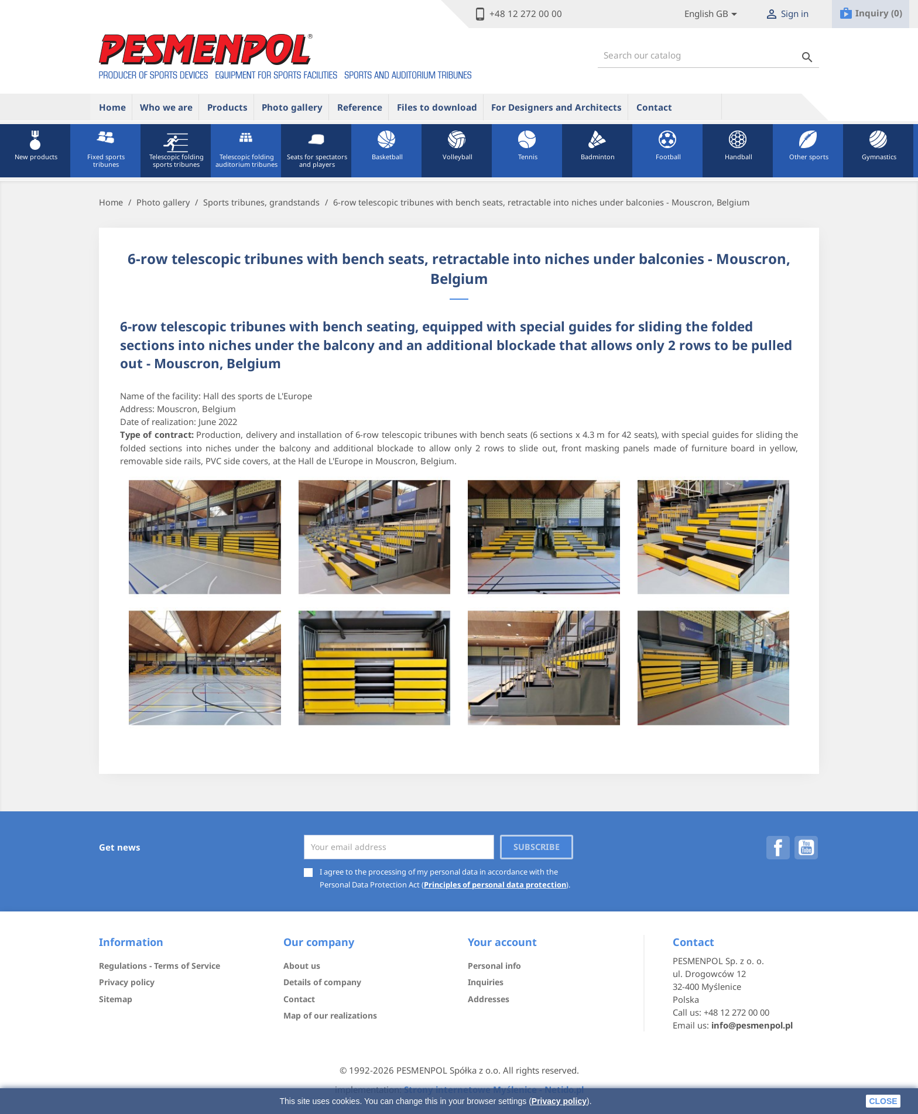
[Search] (708, 55)
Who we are (166, 107)
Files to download (437, 107)
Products (227, 107)
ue (700, 106)
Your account (502, 942)
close (883, 1101)
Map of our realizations (330, 1015)
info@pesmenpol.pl (752, 1025)
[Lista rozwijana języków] (712, 14)
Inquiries (485, 982)
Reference (359, 107)
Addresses (488, 999)
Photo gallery (292, 107)
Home (112, 107)
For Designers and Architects (556, 107)
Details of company (322, 982)
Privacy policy (559, 1101)
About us (301, 965)
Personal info (494, 965)
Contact (654, 107)
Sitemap (115, 999)
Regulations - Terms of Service (159, 965)
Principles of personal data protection (495, 884)
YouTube (806, 847)
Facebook (778, 847)
